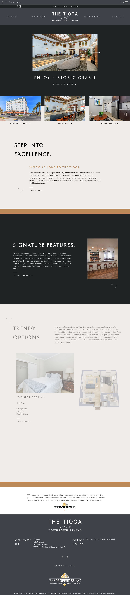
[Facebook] (17, 6)
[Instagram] (20, 6)
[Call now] (15, 2)
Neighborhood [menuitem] (92, 17)
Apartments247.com (42, 593)
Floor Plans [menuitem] (38, 17)
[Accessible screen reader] (2, 2)
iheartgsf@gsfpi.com (58, 500)
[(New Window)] (50, 543)
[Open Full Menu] (123, 2)
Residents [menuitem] (118, 17)
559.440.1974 (83, 500)
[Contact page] (6, 2)
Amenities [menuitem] (12, 17)
